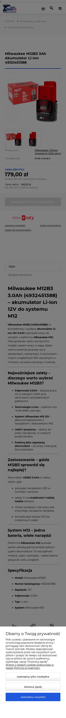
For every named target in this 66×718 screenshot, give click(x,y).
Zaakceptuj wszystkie (33, 697)
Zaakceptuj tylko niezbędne (33, 676)
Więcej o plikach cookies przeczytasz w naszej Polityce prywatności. (30, 666)
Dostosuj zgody (33, 686)
